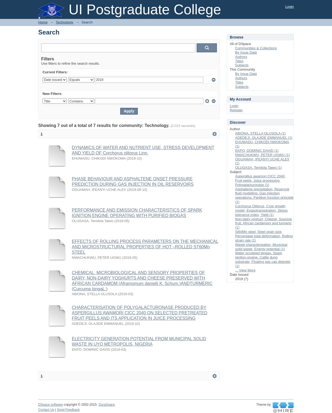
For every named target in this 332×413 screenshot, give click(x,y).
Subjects (242, 65)
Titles (239, 61)
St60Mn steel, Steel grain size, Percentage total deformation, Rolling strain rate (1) (264, 236)
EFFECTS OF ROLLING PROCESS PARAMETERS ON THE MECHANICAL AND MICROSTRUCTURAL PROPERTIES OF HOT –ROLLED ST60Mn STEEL (145, 246)
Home (43, 22)
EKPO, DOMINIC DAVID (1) (257, 151)
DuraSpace (106, 405)
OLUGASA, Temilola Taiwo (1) (258, 168)
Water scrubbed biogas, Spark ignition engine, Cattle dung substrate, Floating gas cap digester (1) (263, 259)
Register (236, 110)
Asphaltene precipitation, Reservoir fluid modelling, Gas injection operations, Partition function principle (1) (264, 195)
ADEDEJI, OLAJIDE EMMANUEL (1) (263, 138)
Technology (64, 22)
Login (289, 7)
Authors (241, 57)
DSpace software (50, 405)
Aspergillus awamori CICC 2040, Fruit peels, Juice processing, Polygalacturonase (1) (260, 180)
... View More (245, 270)
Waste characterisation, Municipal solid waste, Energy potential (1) (261, 247)
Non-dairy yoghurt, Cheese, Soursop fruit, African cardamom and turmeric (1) (263, 223)
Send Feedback (68, 410)
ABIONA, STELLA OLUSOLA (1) (260, 133)
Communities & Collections (256, 48)
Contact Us (46, 410)
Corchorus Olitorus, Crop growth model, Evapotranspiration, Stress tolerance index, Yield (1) (261, 210)
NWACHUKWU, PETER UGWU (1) (262, 155)
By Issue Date (246, 52)
